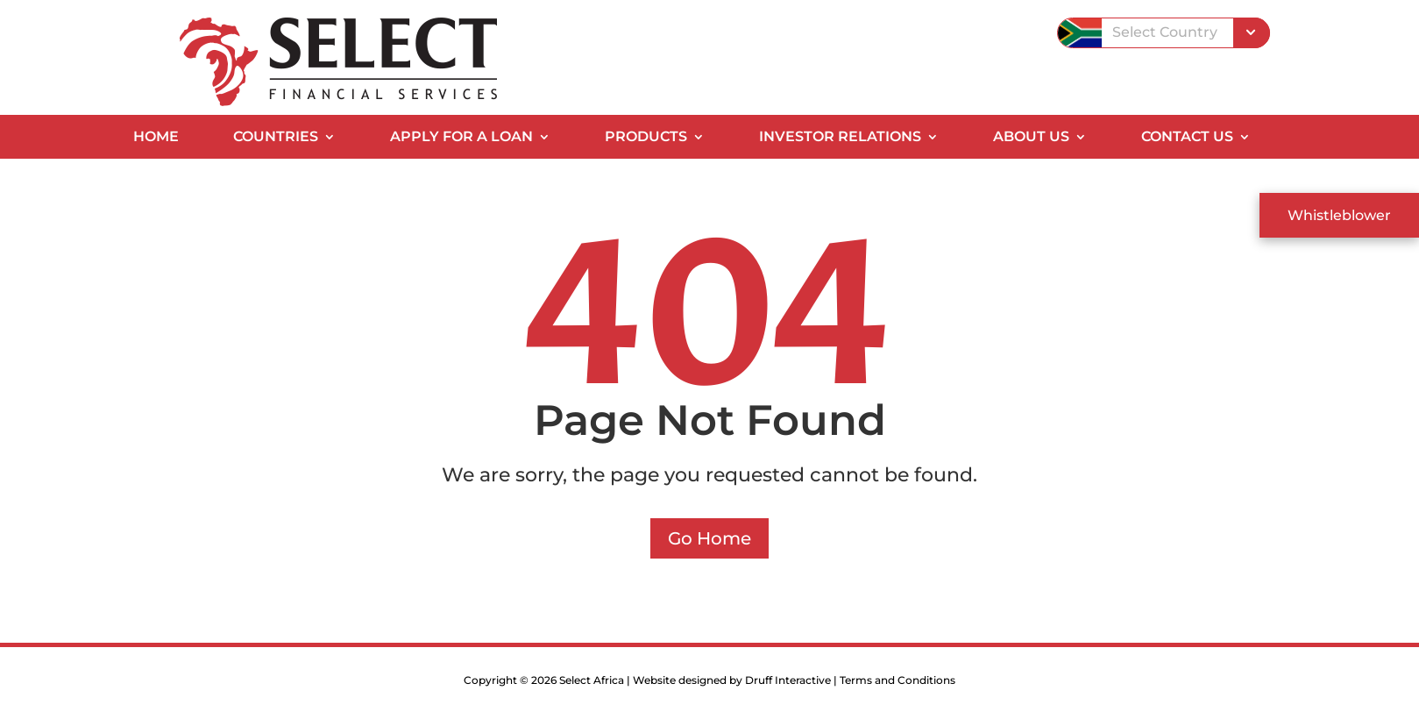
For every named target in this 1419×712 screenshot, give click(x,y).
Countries (275, 138)
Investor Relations (840, 138)
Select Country (1164, 32)
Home (156, 138)
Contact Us (1187, 138)
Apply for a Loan (461, 138)
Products (646, 138)
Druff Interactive (788, 680)
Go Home (709, 538)
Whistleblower (1339, 215)
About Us (1031, 138)
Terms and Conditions (897, 680)
